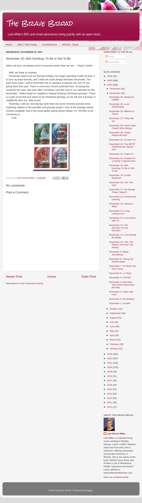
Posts (110, 56)
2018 (110, 376)
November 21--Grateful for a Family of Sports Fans (122, 159)
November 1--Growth (119, 303)
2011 (110, 407)
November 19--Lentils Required (120, 176)
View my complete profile (116, 477)
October (114, 309)
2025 (110, 80)
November (115, 93)
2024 (110, 85)
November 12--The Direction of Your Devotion (118, 228)
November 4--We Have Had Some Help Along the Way (121, 285)
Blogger (89, 490)
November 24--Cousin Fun (122, 139)
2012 (110, 402)
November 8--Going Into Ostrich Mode (121, 260)
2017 (110, 380)
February (114, 344)
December (115, 88)
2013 (110, 398)
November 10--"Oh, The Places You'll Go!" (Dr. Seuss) (121, 245)
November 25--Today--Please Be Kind (120, 133)
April (112, 335)
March (113, 339)
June (112, 326)
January (114, 348)
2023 (110, 354)
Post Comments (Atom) (31, 283)
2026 (110, 76)
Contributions (49, 44)
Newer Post (14, 276)
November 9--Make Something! (119, 253)
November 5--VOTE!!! (120, 277)
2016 (110, 385)
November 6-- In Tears (120, 273)
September (115, 313)
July (112, 322)
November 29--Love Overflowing (119, 105)
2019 (110, 371)
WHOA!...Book (70, 44)
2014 (110, 393)
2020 (110, 367)
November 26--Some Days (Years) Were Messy (122, 126)
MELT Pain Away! (27, 44)
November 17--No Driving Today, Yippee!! (122, 190)
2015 (110, 389)
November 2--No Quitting (121, 299)
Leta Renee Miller (116, 433)
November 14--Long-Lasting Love (119, 212)
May (112, 331)
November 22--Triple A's (121, 154)
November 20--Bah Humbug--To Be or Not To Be (121, 168)
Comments (112, 62)
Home (9, 44)
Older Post (88, 276)
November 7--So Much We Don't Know (122, 267)
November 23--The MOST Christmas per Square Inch (122, 147)
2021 (110, 363)
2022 (110, 358)
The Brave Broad (40, 23)
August (113, 317)
